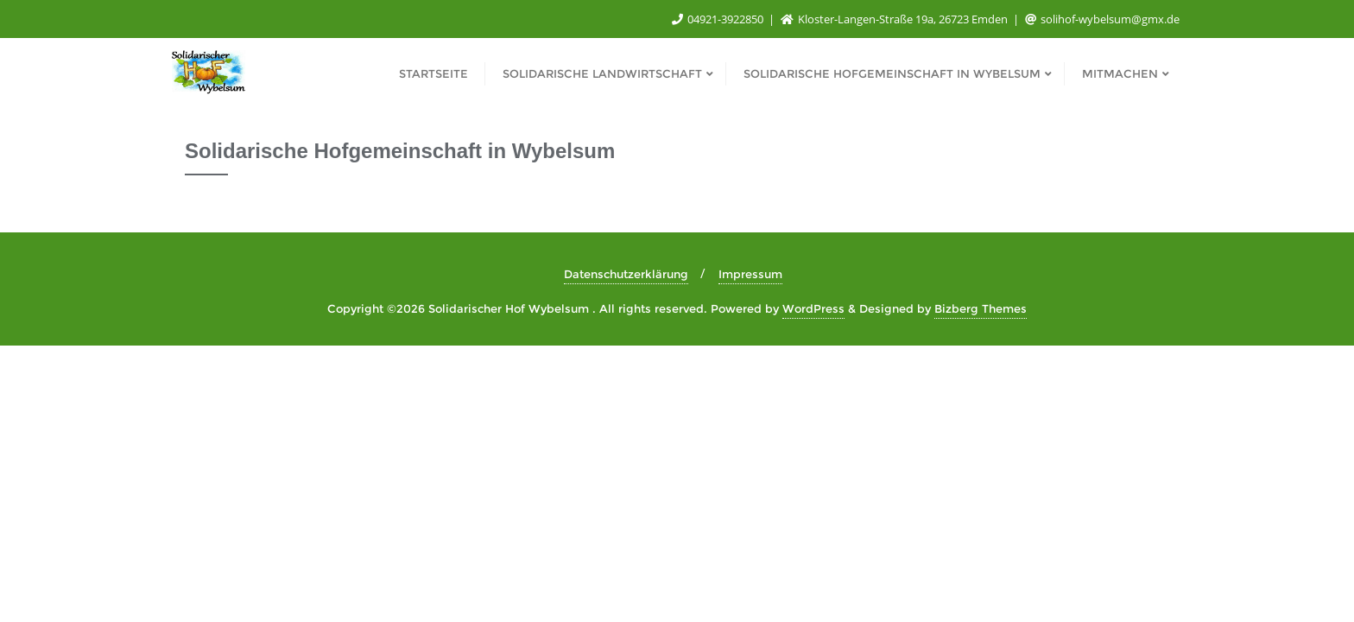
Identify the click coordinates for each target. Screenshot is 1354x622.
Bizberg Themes (980, 308)
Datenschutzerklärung (626, 274)
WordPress (813, 308)
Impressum (750, 274)
